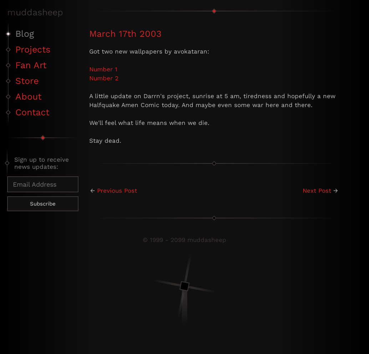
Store (27, 81)
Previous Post (117, 190)
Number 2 (103, 78)
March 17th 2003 (125, 34)
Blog (24, 34)
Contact (32, 112)
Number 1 (103, 69)
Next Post (317, 190)
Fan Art (30, 65)
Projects (32, 49)
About (28, 96)
